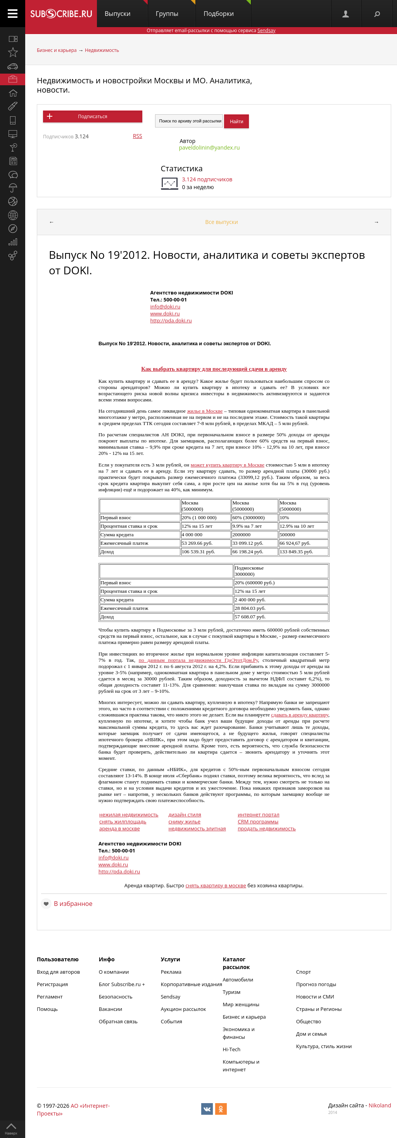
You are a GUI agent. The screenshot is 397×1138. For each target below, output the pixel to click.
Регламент (50, 996)
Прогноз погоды (316, 984)
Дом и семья (311, 1033)
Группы (175, 9)
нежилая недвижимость (129, 814)
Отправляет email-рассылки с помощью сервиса (211, 30)
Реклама (171, 971)
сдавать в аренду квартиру (299, 715)
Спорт (303, 971)
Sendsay (170, 996)
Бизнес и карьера (57, 50)
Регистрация (52, 984)
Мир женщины (241, 1004)
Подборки (227, 9)
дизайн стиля (185, 814)
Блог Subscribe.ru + (122, 984)
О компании (114, 971)
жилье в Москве (205, 411)
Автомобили (238, 979)
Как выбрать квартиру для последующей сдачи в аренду (214, 369)
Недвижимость (102, 50)
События (171, 1021)
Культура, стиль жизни (324, 1046)
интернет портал (259, 814)
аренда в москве (119, 828)
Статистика (182, 168)
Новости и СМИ (315, 996)
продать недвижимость (267, 828)
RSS (137, 135)
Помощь (47, 1008)
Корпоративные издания (191, 984)
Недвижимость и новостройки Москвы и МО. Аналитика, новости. (144, 85)
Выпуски (126, 9)
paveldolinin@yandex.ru (209, 147)
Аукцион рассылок (183, 1008)
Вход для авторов (58, 971)
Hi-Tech (232, 1049)
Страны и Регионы (319, 1008)
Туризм (232, 991)
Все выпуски (221, 222)
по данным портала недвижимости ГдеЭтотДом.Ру (198, 660)
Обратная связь (118, 1021)
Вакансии (111, 1008)
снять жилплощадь (122, 821)
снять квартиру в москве (216, 885)
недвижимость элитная (197, 828)
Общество (308, 1021)
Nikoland (380, 1105)
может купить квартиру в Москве (227, 465)
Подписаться (92, 116)
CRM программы (258, 821)
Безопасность (116, 996)
